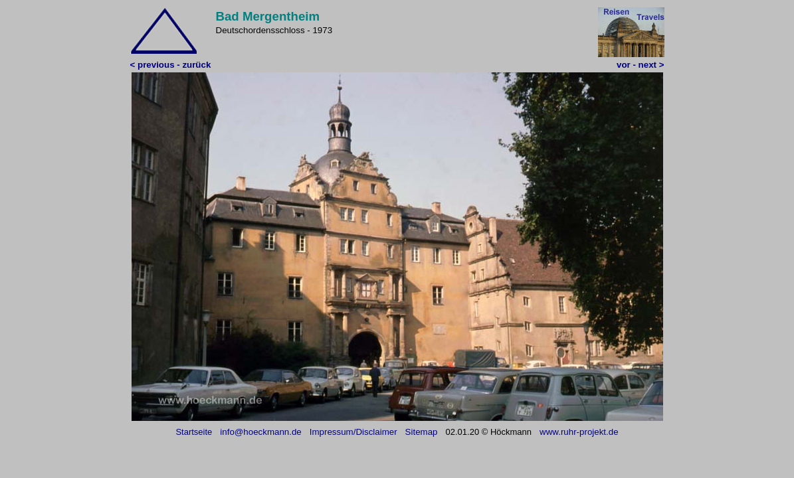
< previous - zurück (170, 65)
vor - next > (640, 65)
